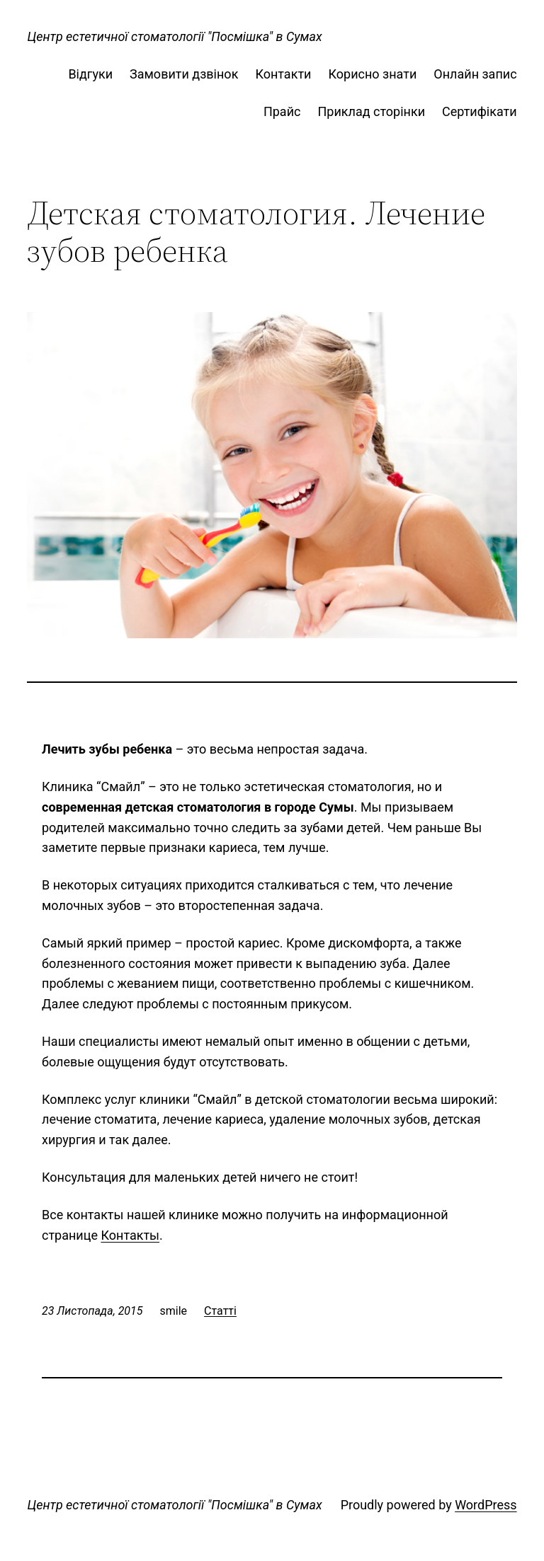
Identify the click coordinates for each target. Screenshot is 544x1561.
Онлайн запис (475, 74)
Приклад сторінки (371, 111)
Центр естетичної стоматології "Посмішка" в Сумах (174, 36)
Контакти (283, 74)
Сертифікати (479, 111)
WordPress (485, 1504)
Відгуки (90, 74)
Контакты (130, 1235)
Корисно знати (372, 74)
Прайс (282, 111)
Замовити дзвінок (184, 74)
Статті (220, 1311)
